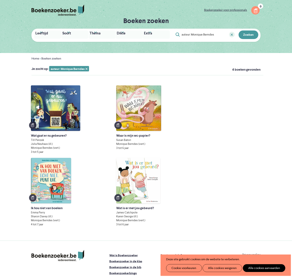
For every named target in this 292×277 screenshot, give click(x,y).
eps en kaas (204, 246)
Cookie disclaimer (249, 193)
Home (35, 57)
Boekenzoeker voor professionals (225, 10)
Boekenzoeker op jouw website (182, 196)
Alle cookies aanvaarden (258, 268)
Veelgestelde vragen (122, 219)
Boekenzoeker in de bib (125, 202)
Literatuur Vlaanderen (243, 231)
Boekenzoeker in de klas (125, 196)
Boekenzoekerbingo (123, 208)
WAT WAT (143, 241)
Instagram (257, 205)
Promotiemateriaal (121, 213)
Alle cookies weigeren (218, 268)
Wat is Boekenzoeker (123, 190)
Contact (166, 213)
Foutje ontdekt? (171, 190)
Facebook (252, 205)
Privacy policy (251, 189)
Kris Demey (170, 246)
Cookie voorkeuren (182, 268)
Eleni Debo (137, 246)
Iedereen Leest (163, 231)
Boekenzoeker (57, 10)
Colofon (166, 208)
